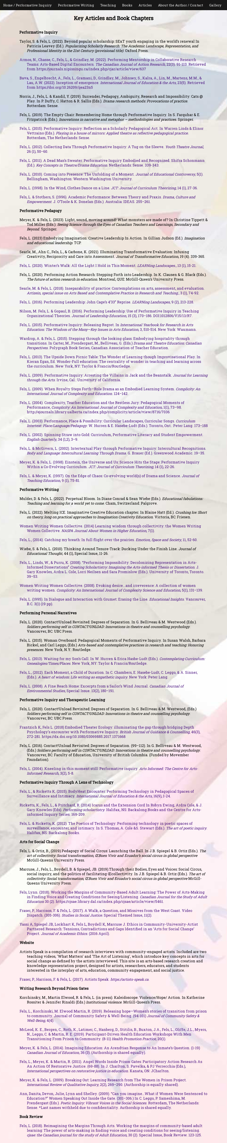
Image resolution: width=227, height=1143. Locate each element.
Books (127, 5)
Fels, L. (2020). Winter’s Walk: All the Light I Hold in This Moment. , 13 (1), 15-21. (108, 265)
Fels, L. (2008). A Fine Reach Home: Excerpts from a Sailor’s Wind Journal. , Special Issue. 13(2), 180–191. (102, 688)
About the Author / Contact (180, 5)
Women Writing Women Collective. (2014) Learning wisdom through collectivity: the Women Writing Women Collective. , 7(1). (110, 528)
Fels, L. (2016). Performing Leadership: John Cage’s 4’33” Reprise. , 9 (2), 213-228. (107, 302)
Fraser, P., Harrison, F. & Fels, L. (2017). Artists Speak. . (84, 979)
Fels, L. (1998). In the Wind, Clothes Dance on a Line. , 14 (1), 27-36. (109, 188)
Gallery (215, 5)
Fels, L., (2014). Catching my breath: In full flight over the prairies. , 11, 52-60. (109, 539)
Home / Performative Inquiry (27, 5)
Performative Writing (76, 5)
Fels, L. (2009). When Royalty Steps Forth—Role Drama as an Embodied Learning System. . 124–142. (110, 391)
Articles (145, 5)
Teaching (108, 5)
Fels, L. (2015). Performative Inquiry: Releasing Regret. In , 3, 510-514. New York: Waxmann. (108, 327)
